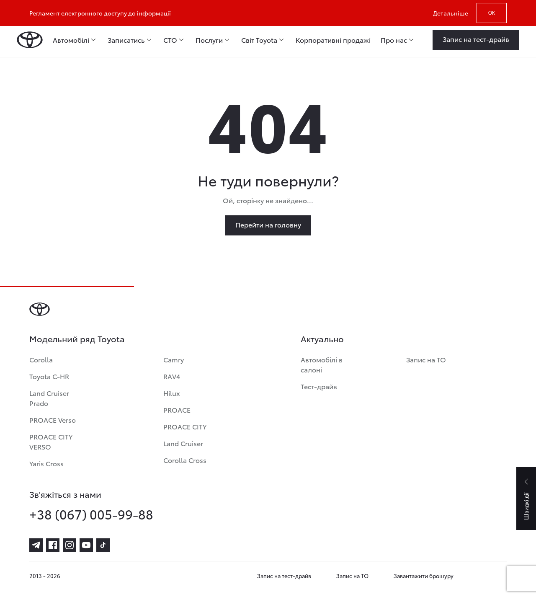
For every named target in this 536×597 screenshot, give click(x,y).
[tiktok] (103, 545)
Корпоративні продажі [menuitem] (333, 40)
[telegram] (36, 545)
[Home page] (30, 39)
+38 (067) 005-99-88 (91, 514)
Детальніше (450, 13)
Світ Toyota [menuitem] (259, 40)
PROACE (177, 409)
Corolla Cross (184, 460)
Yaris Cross (46, 463)
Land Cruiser (183, 443)
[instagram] (69, 545)
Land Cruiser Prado (49, 398)
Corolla (41, 359)
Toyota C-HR (49, 376)
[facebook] (52, 545)
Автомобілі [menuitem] (71, 40)
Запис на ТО (426, 359)
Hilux (171, 393)
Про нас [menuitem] (394, 40)
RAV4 (171, 376)
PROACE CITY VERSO (50, 441)
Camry (173, 359)
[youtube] (86, 545)
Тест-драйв (319, 386)
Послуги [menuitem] (209, 40)
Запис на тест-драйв (284, 575)
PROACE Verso (52, 419)
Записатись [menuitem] (126, 40)
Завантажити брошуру (424, 575)
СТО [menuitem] (170, 40)
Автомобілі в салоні (322, 364)
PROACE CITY (184, 426)
